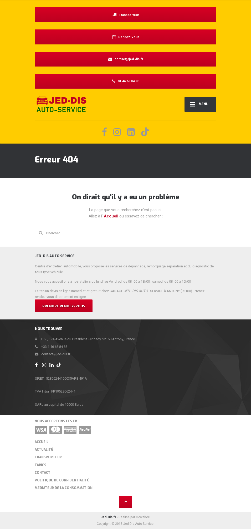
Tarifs (40, 465)
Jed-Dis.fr (108, 517)
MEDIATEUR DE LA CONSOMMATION (64, 488)
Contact (42, 473)
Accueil (111, 216)
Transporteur (48, 457)
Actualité (44, 449)
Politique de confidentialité (62, 480)
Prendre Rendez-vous (63, 306)
